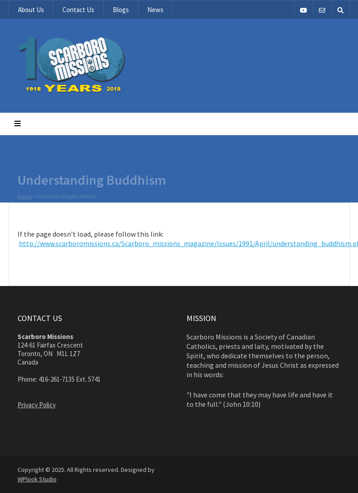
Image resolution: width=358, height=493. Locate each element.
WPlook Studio (37, 479)
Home (24, 196)
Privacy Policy (37, 405)
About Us (31, 9)
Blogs (121, 9)
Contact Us (78, 9)
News (155, 9)
